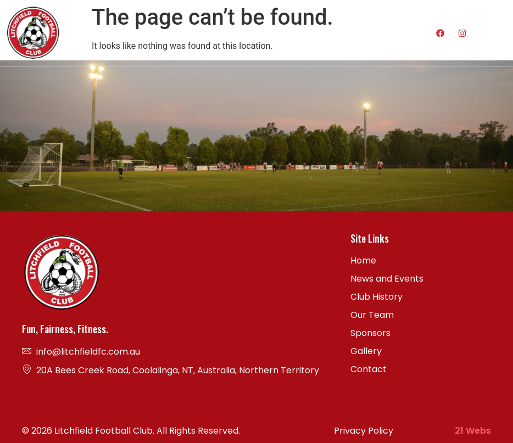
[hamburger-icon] (377, 32)
